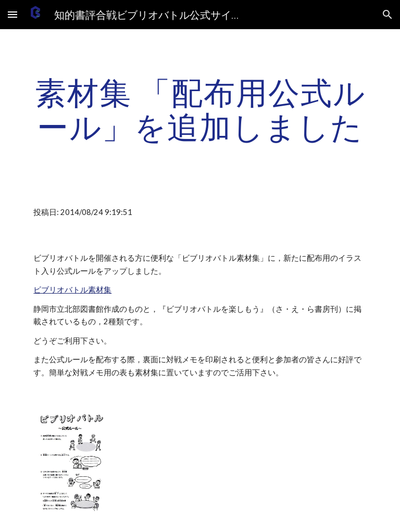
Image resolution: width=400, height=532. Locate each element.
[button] (12, 14)
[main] (199, 109)
